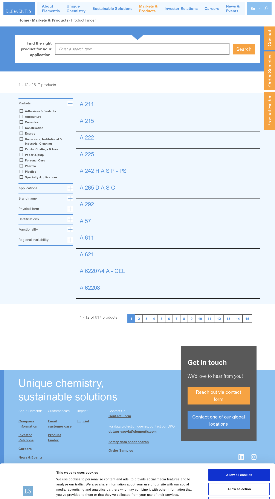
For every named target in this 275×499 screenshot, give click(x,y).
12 (219, 318)
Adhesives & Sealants (38, 111)
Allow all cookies (239, 442)
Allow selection (239, 457)
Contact (269, 38)
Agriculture (31, 117)
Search (243, 49)
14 (238, 318)
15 (247, 318)
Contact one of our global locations (218, 420)
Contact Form (119, 416)
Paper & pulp (32, 155)
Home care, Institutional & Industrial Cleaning (41, 141)
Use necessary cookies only (239, 471)
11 (209, 318)
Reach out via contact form (218, 395)
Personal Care (33, 160)
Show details (225, 490)
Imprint (83, 421)
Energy (28, 133)
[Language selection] (256, 8)
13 (228, 318)
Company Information (27, 423)
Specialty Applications (39, 177)
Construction (32, 128)
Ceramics (29, 122)
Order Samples (269, 71)
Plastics (28, 172)
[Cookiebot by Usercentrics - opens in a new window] (28, 490)
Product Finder (269, 111)
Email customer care (60, 423)
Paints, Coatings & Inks (39, 149)
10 (200, 318)
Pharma (28, 166)
